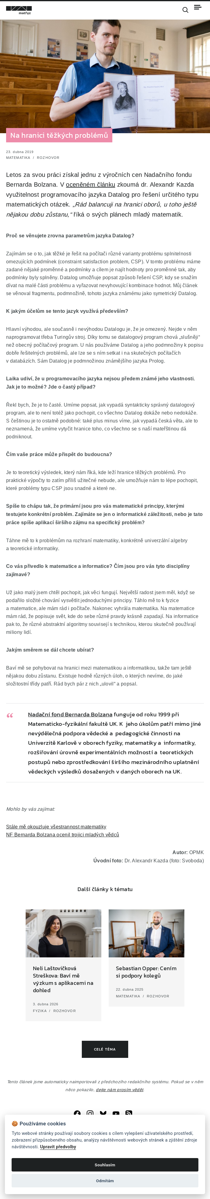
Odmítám (105, 1180)
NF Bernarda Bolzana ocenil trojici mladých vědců (62, 834)
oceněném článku (90, 184)
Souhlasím (105, 1164)
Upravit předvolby (58, 1147)
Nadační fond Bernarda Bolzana (70, 714)
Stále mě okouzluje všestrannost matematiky (56, 826)
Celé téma (105, 1049)
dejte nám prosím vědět (119, 1089)
